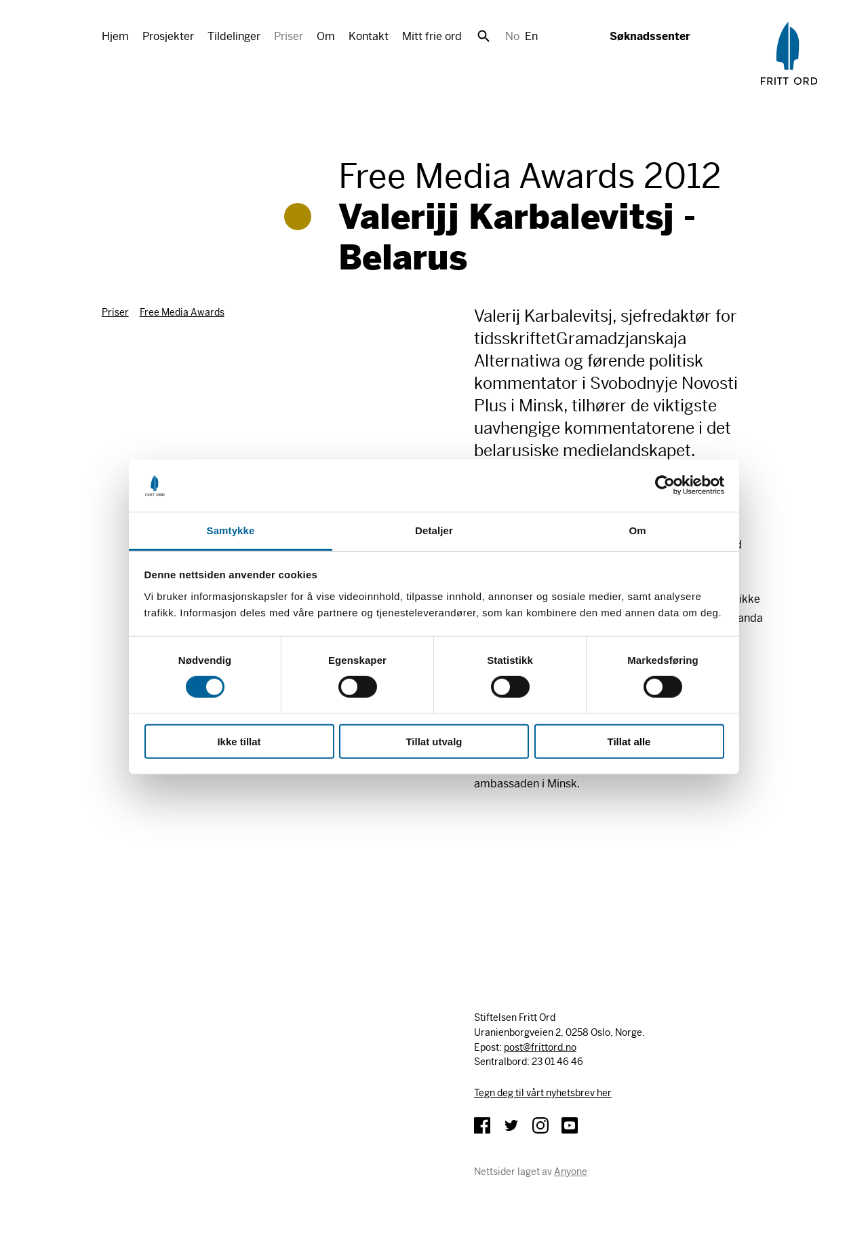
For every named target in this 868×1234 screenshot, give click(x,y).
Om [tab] (637, 530)
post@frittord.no (540, 1047)
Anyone (570, 1171)
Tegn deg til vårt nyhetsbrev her (543, 1093)
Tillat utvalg (434, 741)
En (531, 36)
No (512, 36)
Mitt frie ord (432, 36)
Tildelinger (234, 36)
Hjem (115, 36)
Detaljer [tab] (434, 530)
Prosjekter (168, 36)
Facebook (482, 1125)
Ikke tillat (238, 741)
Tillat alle (629, 741)
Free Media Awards (182, 312)
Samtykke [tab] (231, 530)
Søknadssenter (650, 36)
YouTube (569, 1125)
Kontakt (369, 36)
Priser (288, 36)
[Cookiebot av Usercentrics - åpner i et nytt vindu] (665, 485)
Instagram (540, 1125)
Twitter (511, 1125)
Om (326, 36)
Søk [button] (483, 36)
